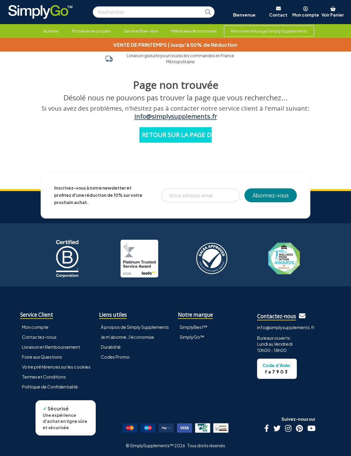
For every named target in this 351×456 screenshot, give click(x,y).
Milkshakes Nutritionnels (194, 30)
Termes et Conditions (44, 376)
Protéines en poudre (91, 30)
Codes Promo (115, 357)
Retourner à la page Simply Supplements (269, 30)
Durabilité (111, 347)
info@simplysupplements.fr (175, 116)
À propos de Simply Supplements (135, 327)
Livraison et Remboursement (51, 347)
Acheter (50, 30)
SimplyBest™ (193, 327)
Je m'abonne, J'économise (127, 337)
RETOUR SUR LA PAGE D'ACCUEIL (177, 135)
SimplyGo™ (192, 337)
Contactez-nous (39, 337)
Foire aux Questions (42, 357)
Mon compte (35, 327)
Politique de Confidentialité (50, 386)
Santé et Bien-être (141, 30)
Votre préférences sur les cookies (56, 367)
